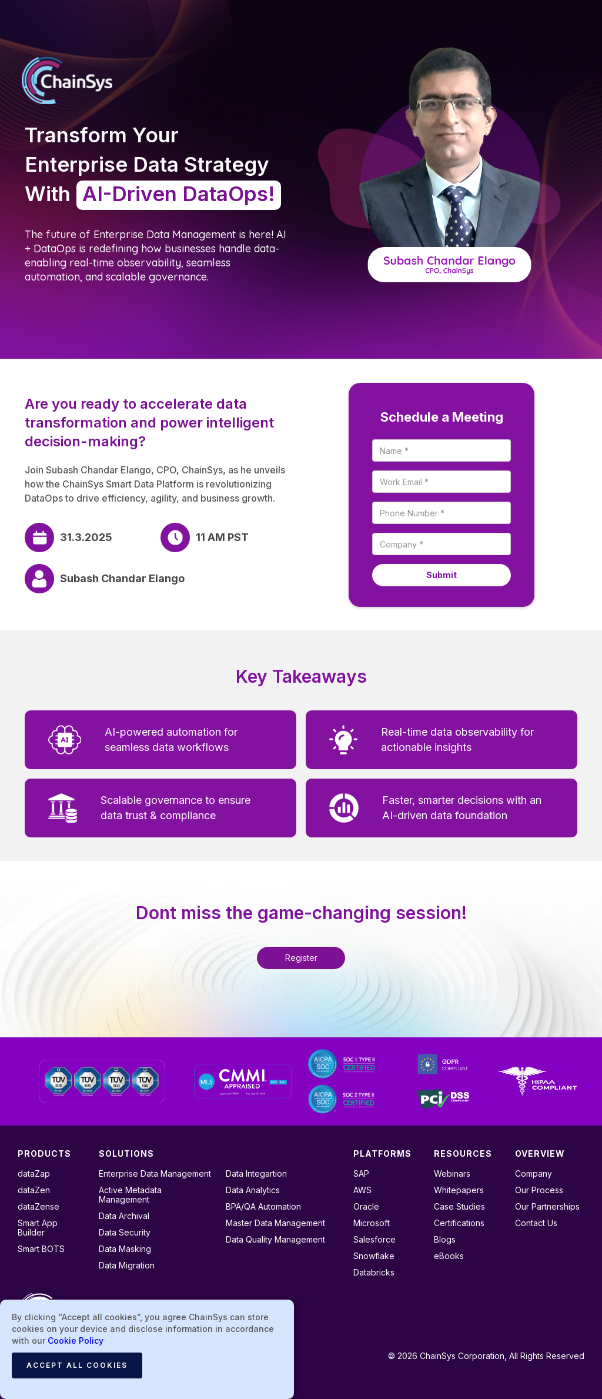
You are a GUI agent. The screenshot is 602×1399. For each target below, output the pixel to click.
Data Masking (125, 1249)
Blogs (445, 1239)
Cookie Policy (75, 1340)
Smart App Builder (38, 1227)
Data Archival (124, 1216)
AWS (362, 1190)
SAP (361, 1173)
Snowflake (373, 1256)
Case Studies (459, 1206)
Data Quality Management (275, 1239)
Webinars (452, 1173)
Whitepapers (459, 1190)
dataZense (38, 1206)
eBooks (449, 1256)
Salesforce (374, 1239)
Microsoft (371, 1223)
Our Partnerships (547, 1206)
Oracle (366, 1206)
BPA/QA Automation (263, 1206)
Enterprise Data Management (155, 1173)
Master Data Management (275, 1223)
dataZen (34, 1190)
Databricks (373, 1272)
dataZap (34, 1173)
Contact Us (536, 1223)
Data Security (124, 1232)
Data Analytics (253, 1190)
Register (301, 958)
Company (533, 1173)
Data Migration (127, 1265)
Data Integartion (256, 1173)
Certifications (459, 1223)
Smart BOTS (41, 1249)
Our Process (539, 1190)
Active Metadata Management (130, 1195)
